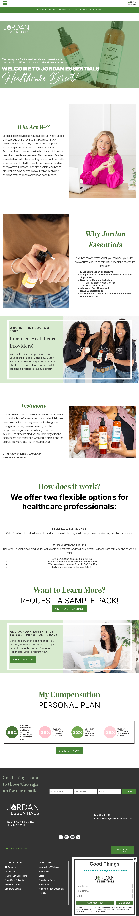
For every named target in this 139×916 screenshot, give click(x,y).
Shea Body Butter (47, 880)
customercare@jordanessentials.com (113, 818)
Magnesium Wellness (49, 867)
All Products (10, 867)
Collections (10, 872)
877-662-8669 (102, 815)
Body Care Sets (12, 884)
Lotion (42, 876)
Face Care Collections (15, 880)
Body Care (46, 862)
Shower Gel (44, 884)
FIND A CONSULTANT (17, 848)
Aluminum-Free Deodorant (51, 889)
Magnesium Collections (16, 876)
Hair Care (43, 893)
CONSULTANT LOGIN (123, 850)
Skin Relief (44, 872)
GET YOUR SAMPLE (69, 608)
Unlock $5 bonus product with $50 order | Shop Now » (70, 10)
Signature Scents (13, 889)
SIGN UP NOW (23, 659)
